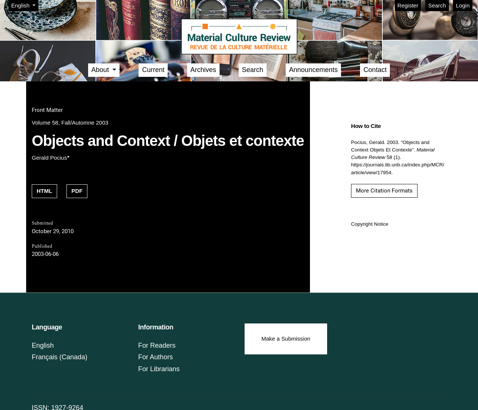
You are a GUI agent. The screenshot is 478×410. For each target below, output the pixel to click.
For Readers (157, 345)
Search (437, 5)
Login (463, 5)
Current (153, 69)
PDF (77, 191)
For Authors (155, 357)
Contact (375, 69)
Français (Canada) (59, 357)
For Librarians (159, 369)
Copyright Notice (369, 224)
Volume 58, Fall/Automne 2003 (70, 122)
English (24, 5)
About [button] (101, 69)
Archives (203, 69)
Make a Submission (285, 338)
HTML (44, 191)
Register (407, 5)
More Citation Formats (384, 190)
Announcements (313, 69)
